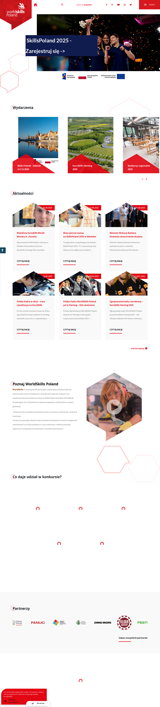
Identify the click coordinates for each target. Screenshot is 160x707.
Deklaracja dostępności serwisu (106, 693)
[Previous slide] (143, 178)
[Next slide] (146, 178)
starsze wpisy (137, 348)
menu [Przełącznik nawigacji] (149, 4)
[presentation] (37, 703)
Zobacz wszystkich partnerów (133, 638)
